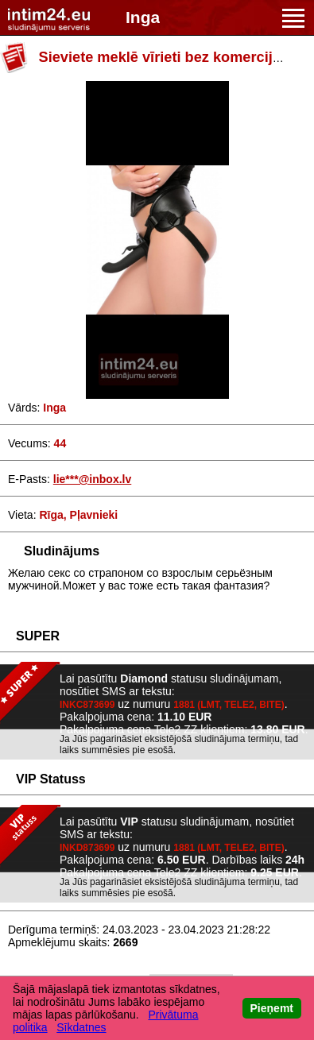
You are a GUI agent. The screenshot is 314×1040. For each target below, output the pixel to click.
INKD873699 (87, 847)
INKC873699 (87, 704)
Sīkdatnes (81, 1027)
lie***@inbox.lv (92, 479)
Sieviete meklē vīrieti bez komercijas (164, 57)
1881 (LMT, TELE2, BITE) (228, 704)
